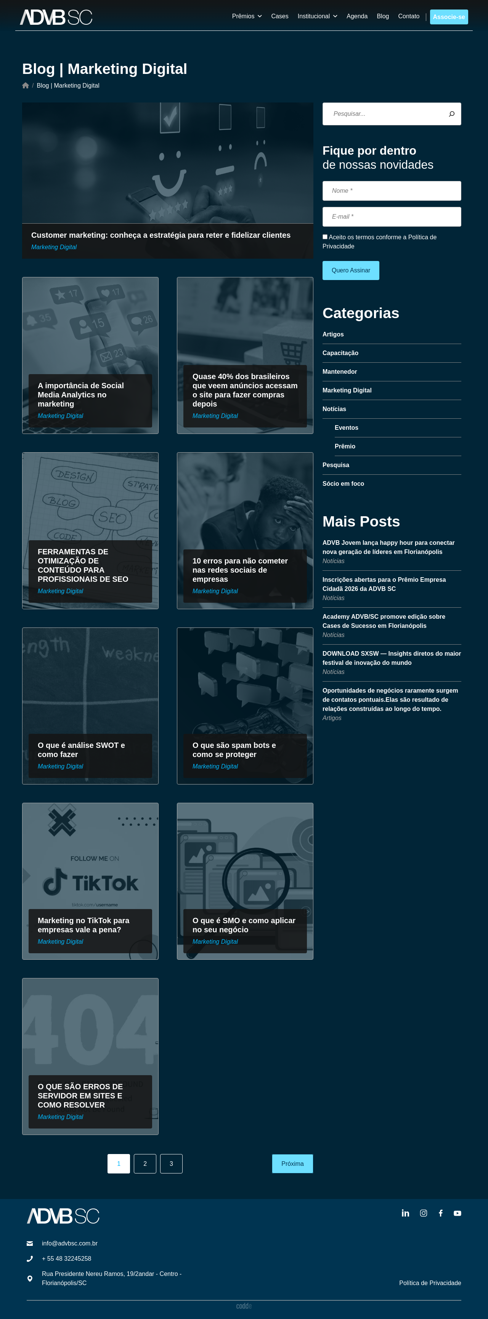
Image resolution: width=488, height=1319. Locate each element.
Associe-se (449, 17)
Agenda (357, 16)
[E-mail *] (392, 217)
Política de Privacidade (430, 1283)
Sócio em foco (343, 483)
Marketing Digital (54, 247)
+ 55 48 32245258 (66, 1258)
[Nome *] (392, 191)
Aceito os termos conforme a (380, 242)
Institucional (314, 16)
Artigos (332, 718)
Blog (383, 16)
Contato (408, 16)
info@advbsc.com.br (70, 1243)
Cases (279, 16)
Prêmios (243, 16)
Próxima (292, 1164)
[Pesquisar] (451, 113)
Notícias (334, 561)
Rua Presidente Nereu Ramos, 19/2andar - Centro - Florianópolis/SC (111, 1278)
